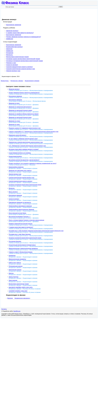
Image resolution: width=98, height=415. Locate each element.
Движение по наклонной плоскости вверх (20, 110)
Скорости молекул (12, 65)
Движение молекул (12, 31)
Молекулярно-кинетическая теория (17, 57)
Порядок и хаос (11, 63)
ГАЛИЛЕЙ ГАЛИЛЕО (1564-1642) (18, 291)
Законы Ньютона (13, 276)
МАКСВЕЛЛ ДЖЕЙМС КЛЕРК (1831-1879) (21, 287)
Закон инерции (13, 280)
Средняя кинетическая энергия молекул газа (20, 69)
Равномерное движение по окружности (20, 202)
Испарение (9, 53)
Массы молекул (13, 191)
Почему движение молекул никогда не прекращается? (23, 37)
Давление (9, 49)
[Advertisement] (29, 13)
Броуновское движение (13, 25)
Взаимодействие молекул (14, 47)
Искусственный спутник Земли (17, 213)
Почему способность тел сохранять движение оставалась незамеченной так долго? (32, 163)
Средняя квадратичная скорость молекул (19, 67)
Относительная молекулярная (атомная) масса (22, 245)
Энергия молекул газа (13, 71)
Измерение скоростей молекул (17, 135)
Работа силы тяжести (15, 262)
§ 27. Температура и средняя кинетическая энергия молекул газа (27, 145)
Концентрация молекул (15, 156)
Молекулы (9, 55)
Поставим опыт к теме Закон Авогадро (20, 234)
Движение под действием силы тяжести (20, 170)
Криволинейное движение (16, 167)
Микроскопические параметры (17, 259)
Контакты (4, 309)
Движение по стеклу (14, 121)
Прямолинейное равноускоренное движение (21, 209)
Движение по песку (14, 103)
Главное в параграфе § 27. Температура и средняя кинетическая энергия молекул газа (33, 131)
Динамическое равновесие (22, 298)
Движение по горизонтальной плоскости (20, 106)
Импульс (11, 273)
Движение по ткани (14, 124)
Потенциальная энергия (15, 266)
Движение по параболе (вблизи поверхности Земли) (24, 114)
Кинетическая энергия (15, 269)
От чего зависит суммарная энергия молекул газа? (23, 138)
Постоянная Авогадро (15, 241)
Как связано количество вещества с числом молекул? (24, 160)
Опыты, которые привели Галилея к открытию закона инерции (26, 220)
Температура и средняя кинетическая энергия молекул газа (26, 142)
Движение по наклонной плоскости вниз (20, 117)
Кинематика (12, 255)
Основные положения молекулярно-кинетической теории (24, 61)
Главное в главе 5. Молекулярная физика (20, 252)
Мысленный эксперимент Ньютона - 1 (19, 216)
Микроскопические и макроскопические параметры (23, 248)
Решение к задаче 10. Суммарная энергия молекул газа (25, 128)
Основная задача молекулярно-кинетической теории (23, 59)
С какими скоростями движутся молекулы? (20, 33)
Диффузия (9, 39)
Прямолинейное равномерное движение (20, 206)
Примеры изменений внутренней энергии (20, 223)
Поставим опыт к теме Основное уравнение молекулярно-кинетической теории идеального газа (36, 230)
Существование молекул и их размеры (20, 152)
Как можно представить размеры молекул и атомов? (24, 149)
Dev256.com (16, 311)
